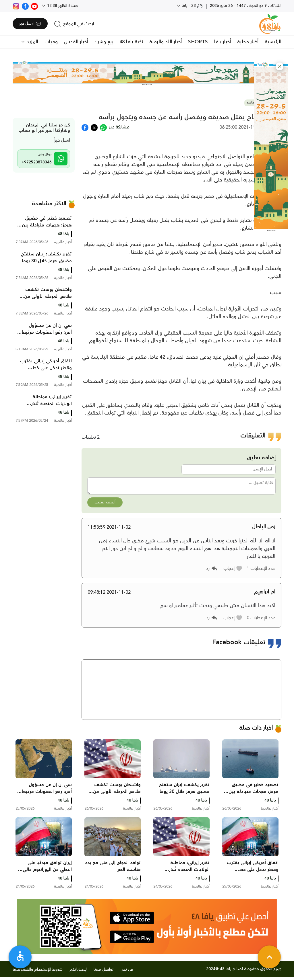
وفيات (51, 42)
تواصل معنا (104, 969)
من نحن (127, 969)
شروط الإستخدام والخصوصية (38, 969)
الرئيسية (273, 42)
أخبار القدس (76, 42)
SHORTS (198, 42)
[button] (279, 66)
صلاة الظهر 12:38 (62, 6)
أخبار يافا (222, 42)
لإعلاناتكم (78, 969)
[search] (74, 24)
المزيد (31, 42)
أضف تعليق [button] (104, 502)
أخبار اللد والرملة (165, 42)
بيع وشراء (103, 42)
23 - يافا (192, 6)
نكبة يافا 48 (131, 42)
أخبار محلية (247, 42)
